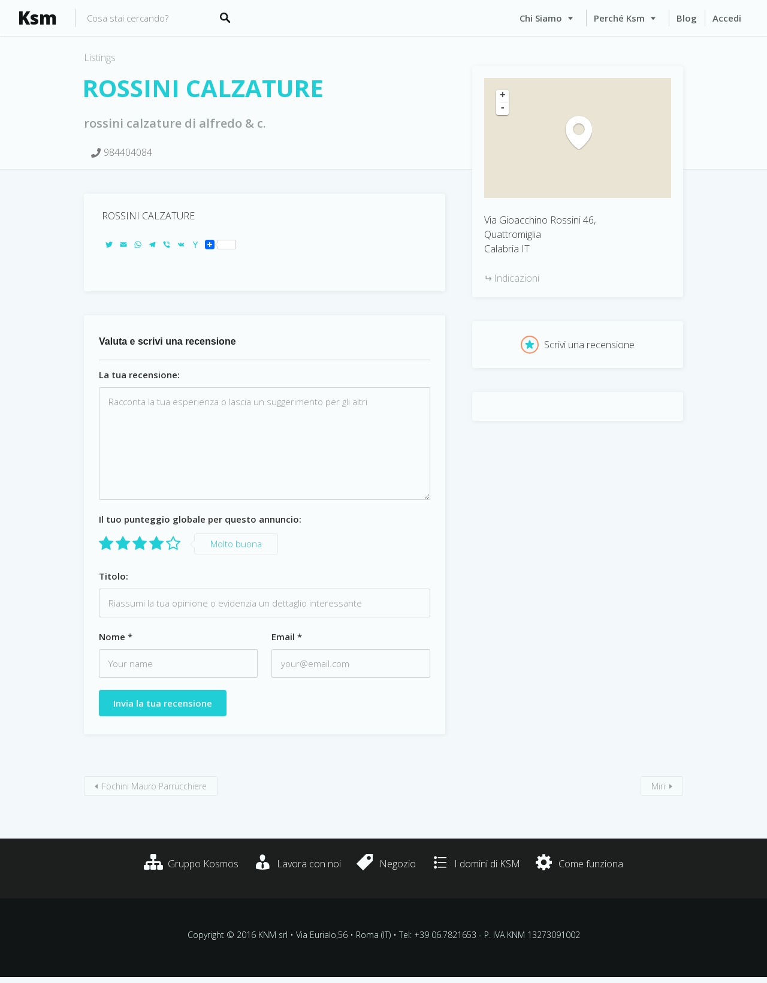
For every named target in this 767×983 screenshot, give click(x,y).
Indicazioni (516, 278)
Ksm (37, 18)
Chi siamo (541, 18)
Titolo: (113, 576)
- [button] (503, 108)
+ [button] (503, 96)
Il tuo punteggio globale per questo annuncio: (200, 519)
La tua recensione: (139, 375)
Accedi (726, 18)
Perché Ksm (619, 18)
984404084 (128, 152)
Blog (687, 18)
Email (286, 637)
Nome (115, 637)
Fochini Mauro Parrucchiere (154, 786)
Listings (100, 57)
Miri (658, 786)
